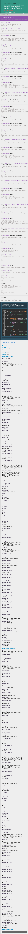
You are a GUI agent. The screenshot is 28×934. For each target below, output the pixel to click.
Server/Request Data (8, 356)
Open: (13, 305)
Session (4, 354)
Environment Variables (8, 648)
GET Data (4, 345)
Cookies (4, 352)
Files (3, 350)
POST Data (5, 348)
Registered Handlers (7, 929)
